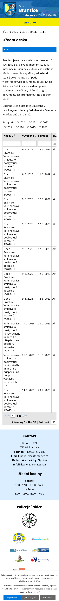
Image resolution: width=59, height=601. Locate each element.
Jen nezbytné (30, 597)
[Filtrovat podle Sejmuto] (44, 144)
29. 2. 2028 (44, 390)
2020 (22, 122)
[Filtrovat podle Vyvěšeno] (29, 144)
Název (8, 135)
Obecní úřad (19, 32)
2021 (34, 122)
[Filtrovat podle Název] (12, 144)
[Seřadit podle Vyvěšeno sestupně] (23, 139)
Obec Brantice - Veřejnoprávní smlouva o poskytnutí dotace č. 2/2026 (11, 184)
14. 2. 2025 (28, 390)
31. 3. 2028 (44, 355)
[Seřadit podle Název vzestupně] (14, 134)
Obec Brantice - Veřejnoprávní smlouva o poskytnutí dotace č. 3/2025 (11, 400)
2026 (44, 127)
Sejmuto (44, 135)
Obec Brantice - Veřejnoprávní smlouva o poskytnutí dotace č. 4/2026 (11, 234)
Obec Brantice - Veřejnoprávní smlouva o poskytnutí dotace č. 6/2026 (11, 284)
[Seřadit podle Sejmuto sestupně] (39, 139)
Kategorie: (9, 122)
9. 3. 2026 (27, 149)
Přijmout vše (12, 597)
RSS (29, 49)
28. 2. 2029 (44, 323)
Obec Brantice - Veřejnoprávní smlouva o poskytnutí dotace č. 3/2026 (11, 209)
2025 (33, 127)
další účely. (36, 581)
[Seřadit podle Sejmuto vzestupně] (39, 137)
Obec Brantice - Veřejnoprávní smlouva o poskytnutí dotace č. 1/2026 (11, 159)
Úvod (6, 32)
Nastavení (47, 597)
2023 (9, 127)
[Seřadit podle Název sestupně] (14, 135)
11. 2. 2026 (28, 323)
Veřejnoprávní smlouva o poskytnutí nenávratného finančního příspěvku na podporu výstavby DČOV (11, 337)
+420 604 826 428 (46, 15)
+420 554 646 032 (35, 451)
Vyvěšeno (29, 135)
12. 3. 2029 (44, 149)
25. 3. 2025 (28, 355)
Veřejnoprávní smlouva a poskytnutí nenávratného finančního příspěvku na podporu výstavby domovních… (11, 370)
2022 (46, 122)
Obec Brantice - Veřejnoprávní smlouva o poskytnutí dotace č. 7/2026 (11, 309)
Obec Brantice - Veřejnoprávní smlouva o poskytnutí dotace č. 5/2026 (11, 259)
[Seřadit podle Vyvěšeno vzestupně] (23, 137)
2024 (21, 127)
